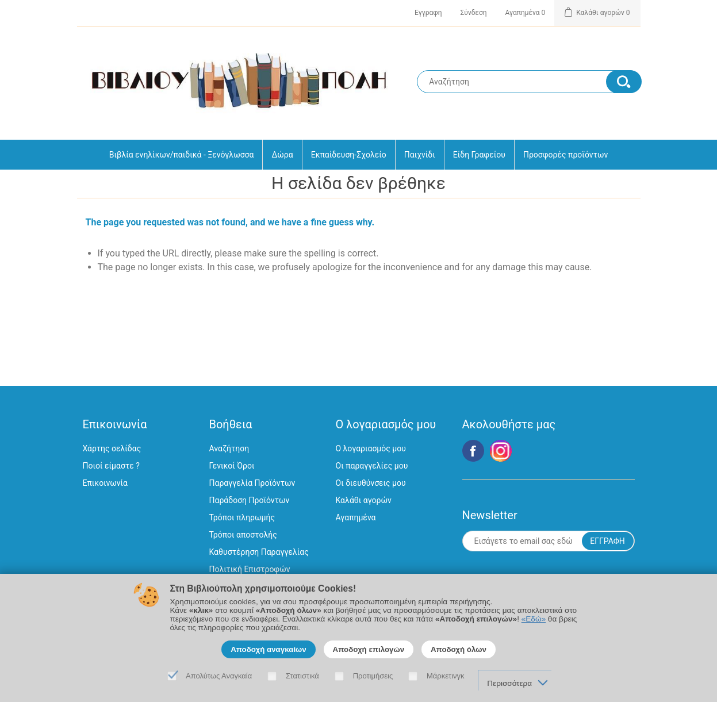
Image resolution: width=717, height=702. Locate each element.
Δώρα (282, 154)
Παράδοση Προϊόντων (249, 500)
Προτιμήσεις (373, 676)
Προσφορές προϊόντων (565, 154)
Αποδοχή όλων (458, 649)
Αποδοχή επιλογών (369, 649)
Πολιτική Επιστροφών (249, 569)
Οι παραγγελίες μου (372, 465)
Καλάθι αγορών (364, 500)
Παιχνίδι (419, 154)
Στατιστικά (302, 676)
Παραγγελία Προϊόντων (252, 483)
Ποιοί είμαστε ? (111, 465)
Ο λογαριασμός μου (371, 448)
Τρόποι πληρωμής (242, 517)
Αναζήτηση (229, 448)
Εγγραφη (428, 13)
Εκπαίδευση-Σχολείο (348, 154)
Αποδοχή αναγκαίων (268, 649)
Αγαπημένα (356, 517)
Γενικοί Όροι (232, 465)
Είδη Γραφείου (479, 154)
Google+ (501, 451)
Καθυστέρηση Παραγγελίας (259, 552)
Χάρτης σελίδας (112, 448)
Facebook (473, 451)
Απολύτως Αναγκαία (219, 676)
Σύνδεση (474, 13)
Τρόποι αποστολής (243, 534)
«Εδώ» (534, 619)
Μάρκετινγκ (446, 676)
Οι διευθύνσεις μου (371, 483)
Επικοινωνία (105, 483)
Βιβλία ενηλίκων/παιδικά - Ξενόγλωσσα (181, 154)
